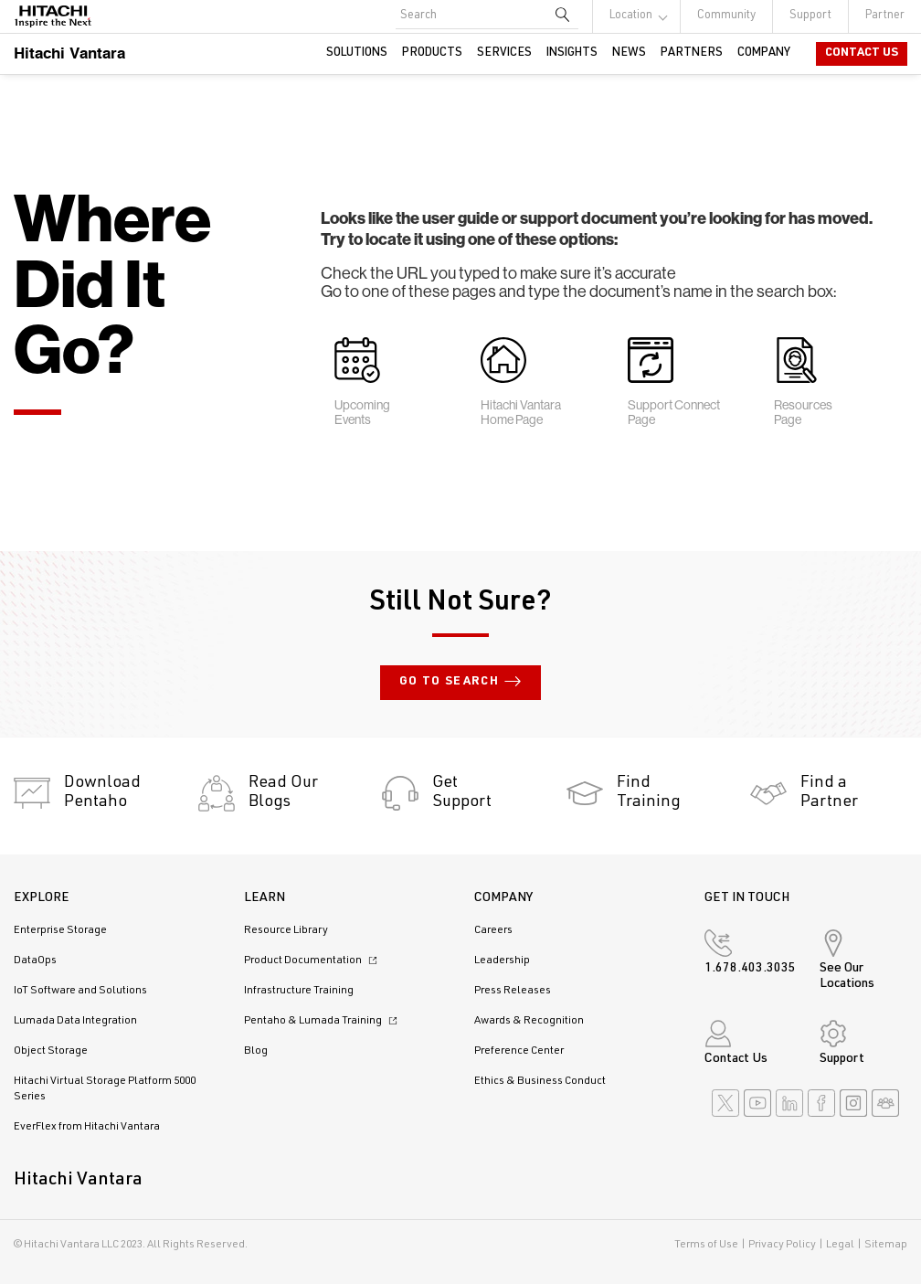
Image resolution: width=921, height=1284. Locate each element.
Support (810, 16)
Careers (493, 930)
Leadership (502, 960)
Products (432, 53)
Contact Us (861, 53)
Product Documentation (313, 960)
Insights (572, 53)
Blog (256, 1050)
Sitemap (885, 1244)
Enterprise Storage (60, 930)
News (629, 53)
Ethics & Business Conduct (540, 1081)
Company (763, 53)
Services (504, 53)
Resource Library (286, 930)
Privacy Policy (782, 1244)
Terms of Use (706, 1244)
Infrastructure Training (299, 990)
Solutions (356, 53)
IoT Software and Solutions (80, 990)
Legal (840, 1244)
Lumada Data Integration (75, 1020)
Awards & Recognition (529, 1020)
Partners (692, 53)
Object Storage (51, 1050)
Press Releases (512, 990)
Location (630, 16)
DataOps (35, 960)
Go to (460, 683)
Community (726, 16)
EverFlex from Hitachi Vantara (87, 1126)
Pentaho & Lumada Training (323, 1020)
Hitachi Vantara (69, 52)
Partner (885, 16)
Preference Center (519, 1050)
